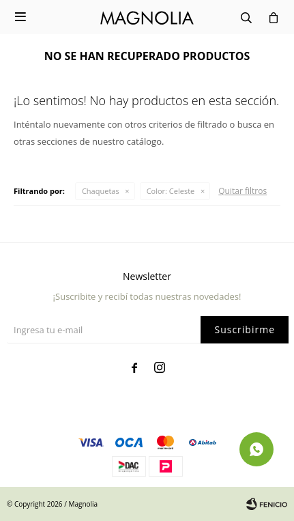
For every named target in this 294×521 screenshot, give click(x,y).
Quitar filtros (242, 191)
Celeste (171, 191)
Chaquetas (100, 191)
